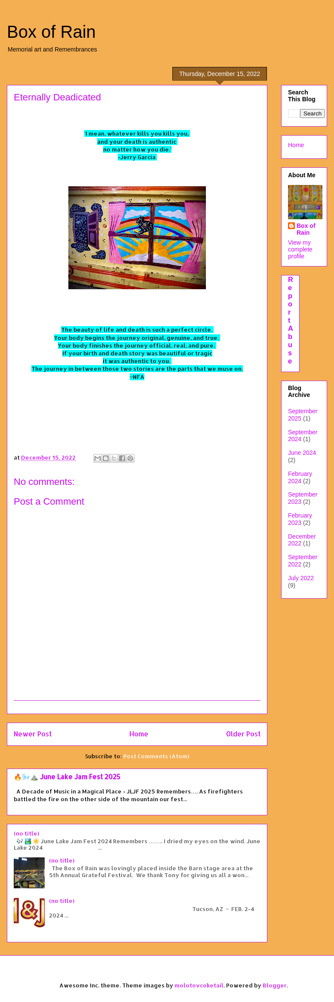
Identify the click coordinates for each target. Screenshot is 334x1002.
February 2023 (300, 519)
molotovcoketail (199, 985)
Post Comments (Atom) (156, 756)
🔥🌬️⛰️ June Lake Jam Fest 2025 (67, 776)
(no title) (26, 833)
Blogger (275, 985)
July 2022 (301, 578)
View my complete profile (300, 249)
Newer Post (33, 734)
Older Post (243, 734)
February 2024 (300, 477)
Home (138, 734)
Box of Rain (51, 31)
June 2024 (302, 452)
